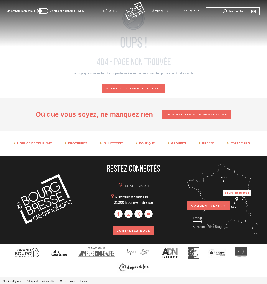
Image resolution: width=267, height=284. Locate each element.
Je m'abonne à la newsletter (197, 114)
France (197, 216)
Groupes (178, 143)
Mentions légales (12, 280)
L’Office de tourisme (34, 143)
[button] (234, 11)
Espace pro (240, 143)
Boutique (147, 143)
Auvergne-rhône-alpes (207, 225)
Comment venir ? (208, 200)
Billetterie (113, 143)
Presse (208, 143)
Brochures (77, 143)
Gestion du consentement (74, 280)
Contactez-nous (133, 230)
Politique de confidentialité (41, 280)
